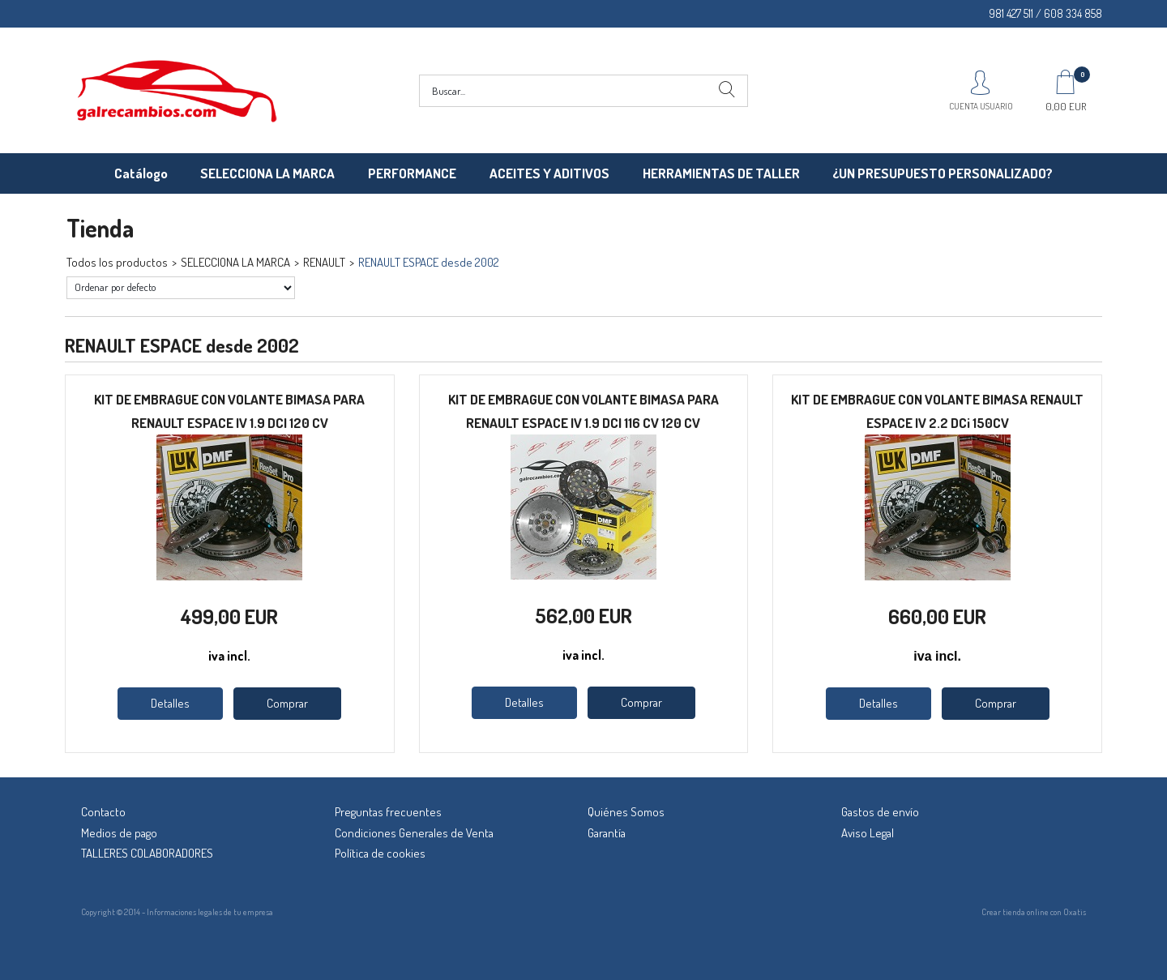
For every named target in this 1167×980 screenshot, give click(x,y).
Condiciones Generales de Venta (414, 833)
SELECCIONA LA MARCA (267, 173)
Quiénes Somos (626, 812)
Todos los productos (117, 262)
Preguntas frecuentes (388, 812)
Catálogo (141, 173)
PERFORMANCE (412, 173)
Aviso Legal (867, 833)
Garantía (607, 833)
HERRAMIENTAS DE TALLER (721, 173)
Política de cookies (380, 853)
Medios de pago (119, 833)
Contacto (103, 812)
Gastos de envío (880, 812)
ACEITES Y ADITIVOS (549, 173)
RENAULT (324, 262)
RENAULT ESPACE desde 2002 (428, 262)
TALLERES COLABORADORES (147, 853)
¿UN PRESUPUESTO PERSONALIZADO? (942, 173)
